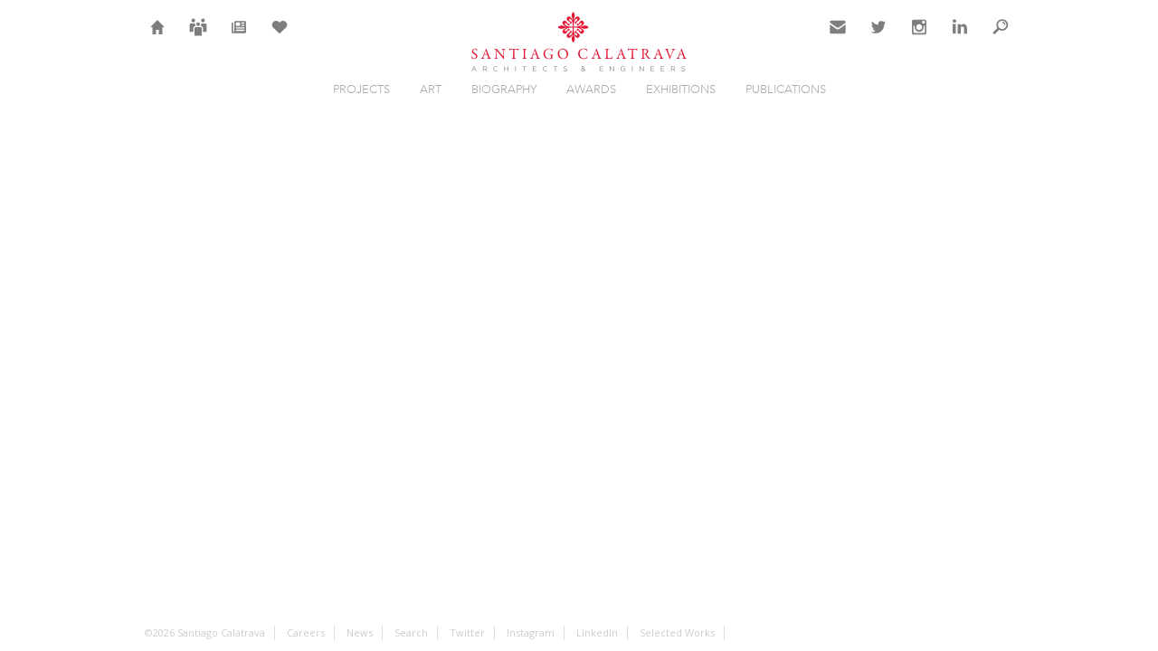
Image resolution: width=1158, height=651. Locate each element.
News (239, 38)
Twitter (879, 38)
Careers (198, 38)
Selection (279, 38)
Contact (838, 38)
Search (1000, 38)
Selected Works (677, 632)
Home (158, 38)
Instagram (919, 38)
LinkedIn (960, 38)
